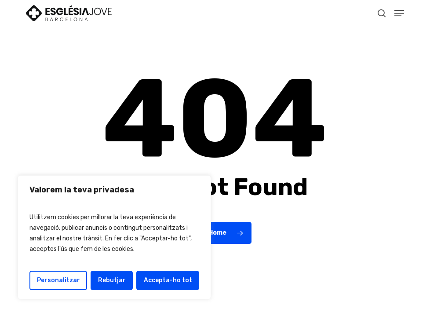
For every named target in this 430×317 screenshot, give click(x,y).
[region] (114, 237)
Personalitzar (58, 280)
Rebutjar (112, 280)
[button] (399, 13)
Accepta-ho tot (168, 280)
